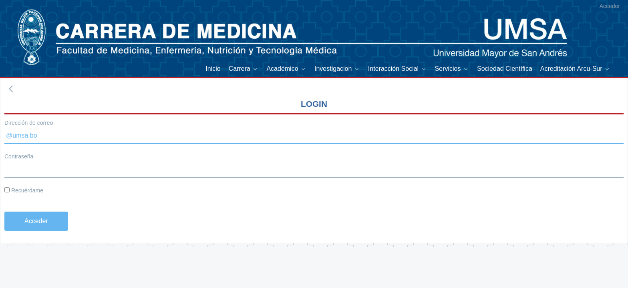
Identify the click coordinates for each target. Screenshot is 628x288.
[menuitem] (212, 68)
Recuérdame (23, 190)
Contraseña (18, 156)
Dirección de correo (28, 123)
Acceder (610, 6)
